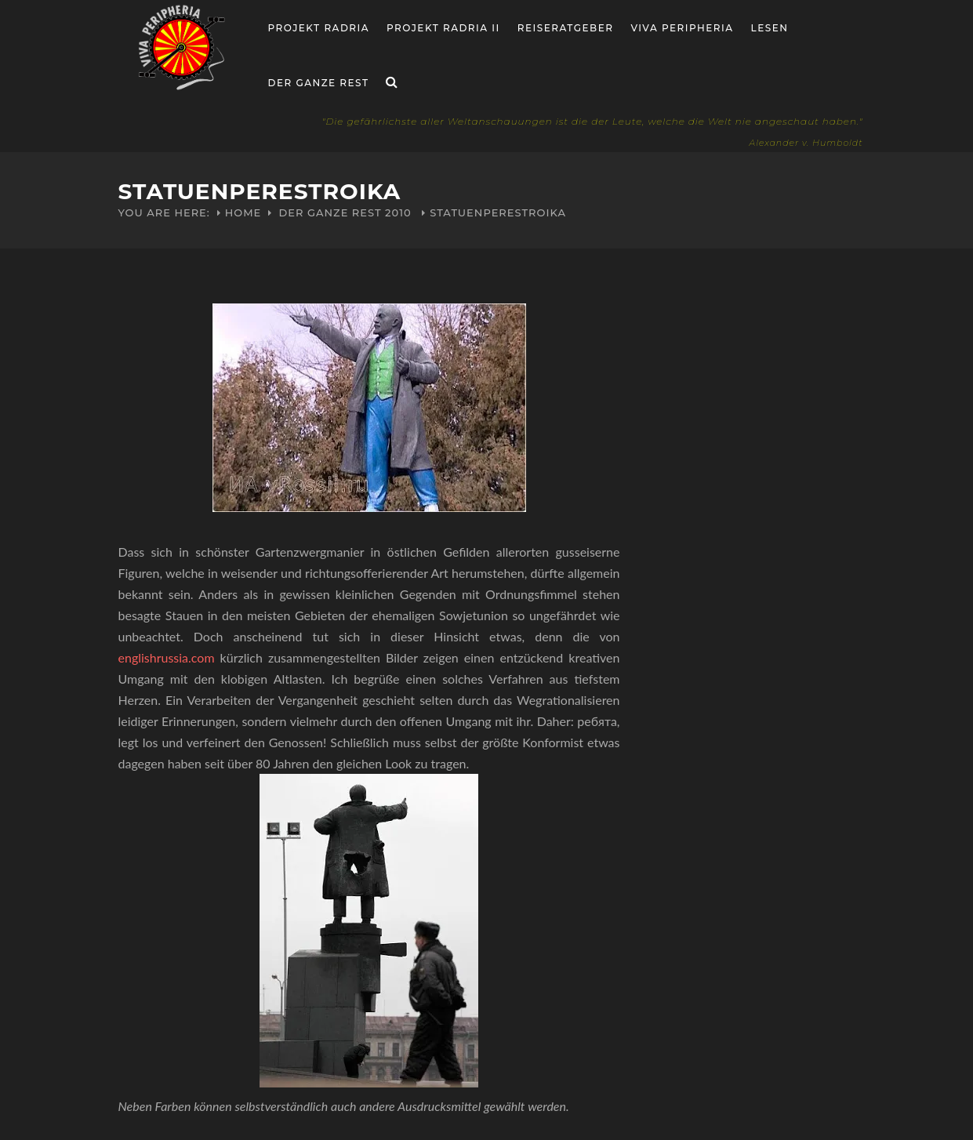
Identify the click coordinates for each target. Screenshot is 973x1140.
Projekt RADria (319, 28)
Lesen (770, 28)
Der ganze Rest (318, 83)
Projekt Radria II (443, 28)
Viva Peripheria (681, 28)
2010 (398, 212)
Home (243, 212)
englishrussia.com (166, 657)
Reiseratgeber (565, 28)
